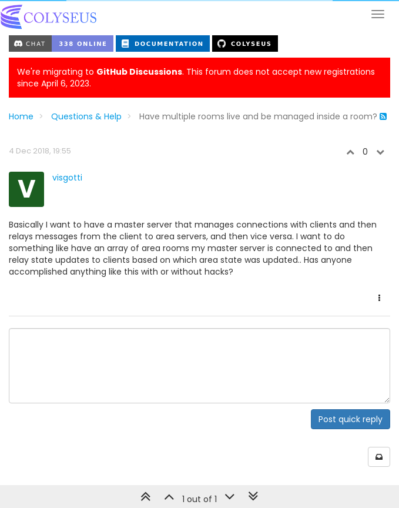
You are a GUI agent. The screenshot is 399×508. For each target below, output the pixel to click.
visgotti (67, 177)
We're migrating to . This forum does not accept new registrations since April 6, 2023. (196, 77)
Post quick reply (350, 419)
